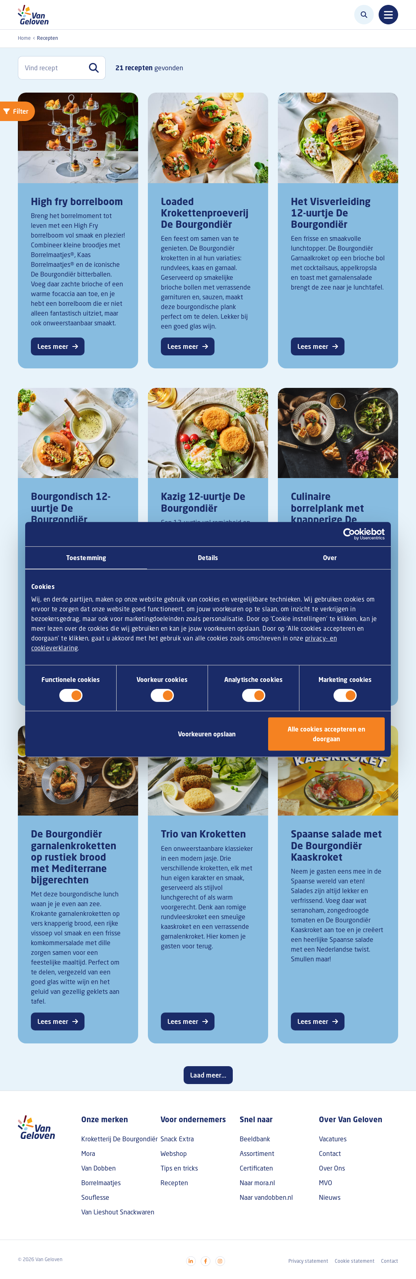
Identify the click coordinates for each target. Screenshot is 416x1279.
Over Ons (332, 1168)
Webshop (173, 1153)
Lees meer (52, 346)
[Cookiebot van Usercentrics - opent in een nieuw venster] (349, 534)
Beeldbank (255, 1138)
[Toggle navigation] (388, 14)
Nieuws (329, 1197)
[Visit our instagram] (220, 1261)
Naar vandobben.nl (266, 1197)
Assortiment (257, 1153)
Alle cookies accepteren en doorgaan (326, 734)
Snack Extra (177, 1138)
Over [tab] (330, 558)
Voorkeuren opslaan (207, 734)
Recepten (174, 1182)
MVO (325, 1182)
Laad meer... (208, 1075)
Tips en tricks (179, 1168)
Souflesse (95, 1197)
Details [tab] (208, 558)
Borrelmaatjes (101, 1182)
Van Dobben (98, 1168)
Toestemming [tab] (86, 558)
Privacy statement (308, 1261)
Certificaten (256, 1168)
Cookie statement (355, 1261)
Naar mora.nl (257, 1182)
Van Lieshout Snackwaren (117, 1212)
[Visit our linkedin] (191, 1261)
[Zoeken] (364, 14)
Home (24, 38)
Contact (330, 1153)
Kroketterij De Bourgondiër (119, 1138)
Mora (88, 1153)
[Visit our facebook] (205, 1261)
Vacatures (333, 1138)
